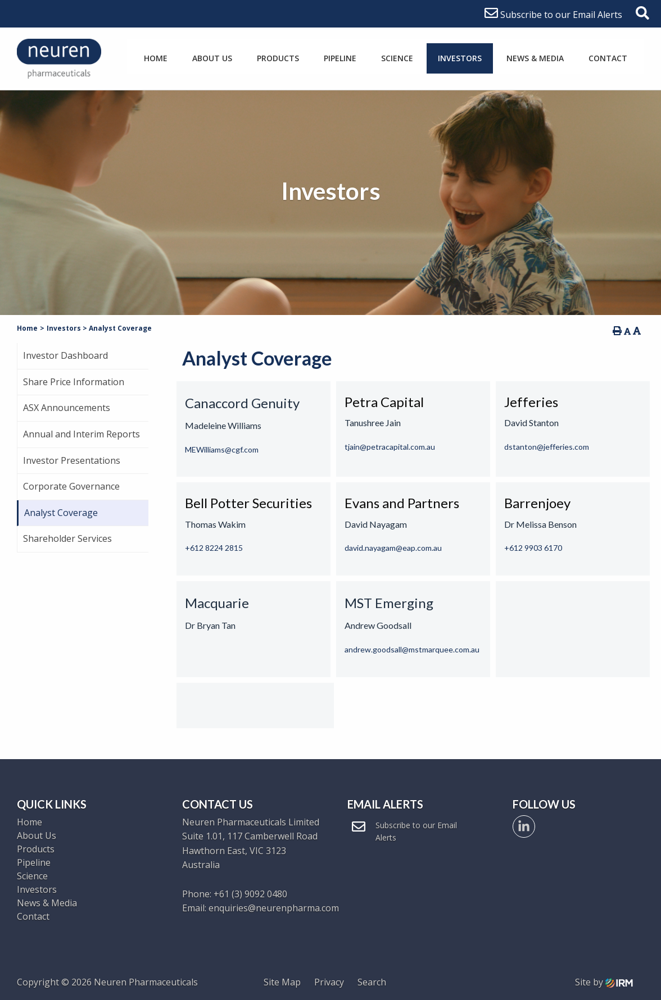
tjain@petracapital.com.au (390, 446)
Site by (604, 982)
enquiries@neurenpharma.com (274, 908)
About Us (212, 58)
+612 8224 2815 (214, 547)
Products (278, 58)
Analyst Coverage (61, 512)
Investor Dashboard (65, 355)
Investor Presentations (71, 460)
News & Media (535, 58)
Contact (607, 58)
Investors (460, 58)
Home (155, 58)
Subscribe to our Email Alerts (553, 14)
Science (397, 58)
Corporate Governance (71, 486)
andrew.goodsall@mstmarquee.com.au (412, 649)
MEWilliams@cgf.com (222, 449)
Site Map (282, 982)
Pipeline (340, 58)
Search (371, 982)
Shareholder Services (67, 538)
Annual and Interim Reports (81, 434)
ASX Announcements (66, 407)
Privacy (329, 982)
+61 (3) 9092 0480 (250, 894)
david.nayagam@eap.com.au (393, 547)
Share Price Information (73, 382)
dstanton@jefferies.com (546, 446)
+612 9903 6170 (533, 547)
